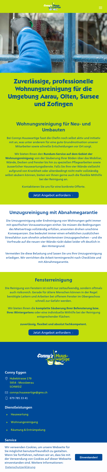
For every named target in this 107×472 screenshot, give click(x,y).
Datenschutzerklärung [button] (20, 467)
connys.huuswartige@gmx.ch (29, 392)
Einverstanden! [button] (89, 457)
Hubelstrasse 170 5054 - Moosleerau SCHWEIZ (22, 382)
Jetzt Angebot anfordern (53, 195)
